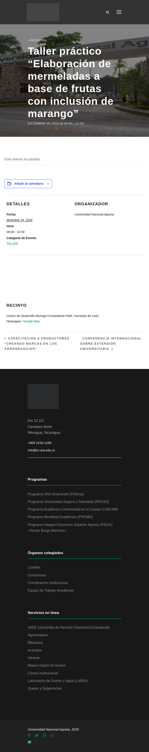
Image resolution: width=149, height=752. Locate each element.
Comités (34, 567)
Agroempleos (38, 635)
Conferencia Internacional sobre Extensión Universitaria (111, 344)
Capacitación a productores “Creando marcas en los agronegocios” (37, 344)
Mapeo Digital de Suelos (46, 665)
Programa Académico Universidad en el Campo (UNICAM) (73, 509)
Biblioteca (35, 642)
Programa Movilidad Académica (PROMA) (60, 517)
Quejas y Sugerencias (45, 688)
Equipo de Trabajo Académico (51, 590)
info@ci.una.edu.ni (41, 450)
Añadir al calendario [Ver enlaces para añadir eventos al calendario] (29, 183)
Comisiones (37, 575)
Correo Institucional (43, 673)
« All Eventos (37, 40)
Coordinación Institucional (48, 583)
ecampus (35, 650)
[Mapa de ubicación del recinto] (72, 282)
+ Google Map (30, 321)
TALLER (12, 243)
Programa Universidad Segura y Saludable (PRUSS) (68, 502)
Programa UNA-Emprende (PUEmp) (56, 494)
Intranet (34, 658)
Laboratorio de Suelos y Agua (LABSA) (58, 681)
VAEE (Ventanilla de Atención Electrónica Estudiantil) (69, 627)
